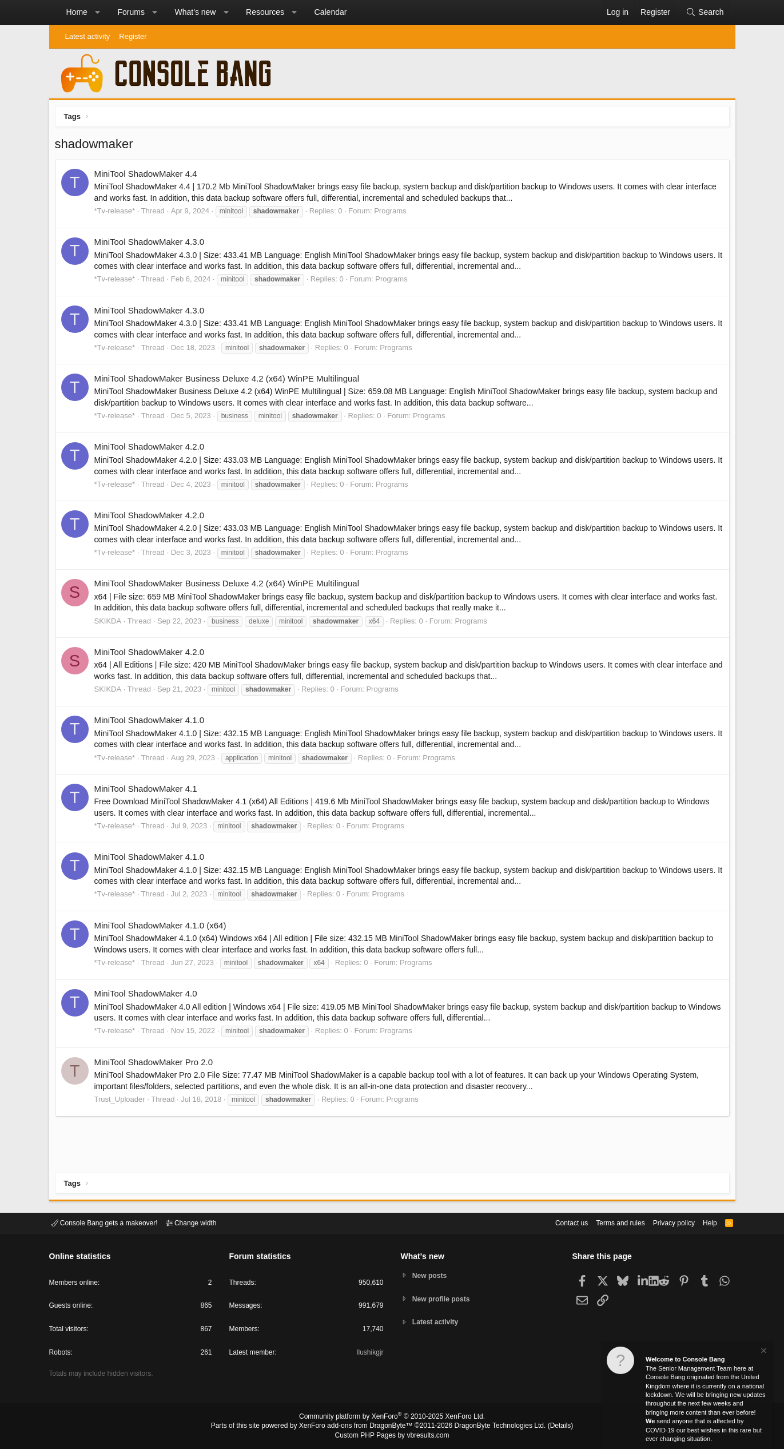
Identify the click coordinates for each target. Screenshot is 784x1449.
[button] (97, 12)
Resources (265, 12)
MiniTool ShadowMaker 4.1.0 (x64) (163, 928)
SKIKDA (111, 624)
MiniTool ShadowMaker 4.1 (148, 791)
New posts (431, 1275)
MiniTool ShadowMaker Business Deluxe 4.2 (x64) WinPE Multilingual (230, 381)
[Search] (704, 12)
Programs (393, 213)
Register (132, 36)
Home (76, 12)
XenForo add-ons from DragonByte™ (359, 1426)
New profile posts (444, 1299)
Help (702, 1222)
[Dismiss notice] (762, 1352)
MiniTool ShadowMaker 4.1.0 (152, 723)
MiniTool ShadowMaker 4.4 (148, 176)
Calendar (331, 12)
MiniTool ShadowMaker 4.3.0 (152, 244)
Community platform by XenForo (392, 1418)
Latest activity (87, 36)
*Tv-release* (117, 213)
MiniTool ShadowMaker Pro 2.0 (156, 1065)
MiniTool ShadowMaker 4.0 (148, 996)
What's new (195, 12)
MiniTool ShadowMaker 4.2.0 (152, 449)
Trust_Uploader (122, 1102)
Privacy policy (663, 1222)
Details (546, 1426)
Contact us (554, 1222)
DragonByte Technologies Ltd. (491, 1426)
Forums (130, 12)
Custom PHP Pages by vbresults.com (392, 1435)
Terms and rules (606, 1222)
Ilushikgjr (368, 1354)
